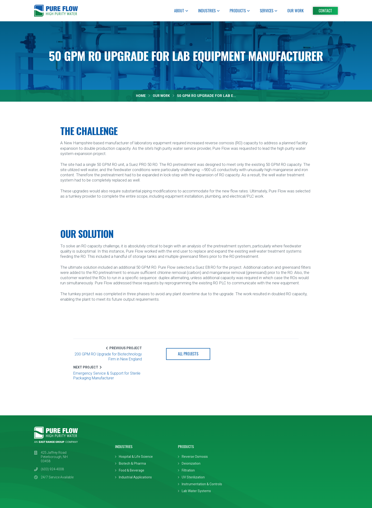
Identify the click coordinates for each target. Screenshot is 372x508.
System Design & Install (257, 438)
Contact (325, 11)
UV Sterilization (189, 458)
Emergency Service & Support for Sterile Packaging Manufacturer (259, 357)
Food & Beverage (129, 452)
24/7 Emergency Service (258, 452)
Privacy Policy (44, 494)
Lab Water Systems (192, 472)
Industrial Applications (133, 458)
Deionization (187, 445)
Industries (209, 11)
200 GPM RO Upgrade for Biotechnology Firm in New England (111, 357)
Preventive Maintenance (258, 445)
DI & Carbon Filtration (255, 458)
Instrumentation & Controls (198, 465)
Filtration (184, 452)
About (181, 11)
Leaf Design (328, 494)
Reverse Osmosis (191, 438)
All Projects (186, 354)
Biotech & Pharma (130, 445)
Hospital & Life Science (134, 438)
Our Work (295, 11)
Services (269, 11)
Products (240, 11)
